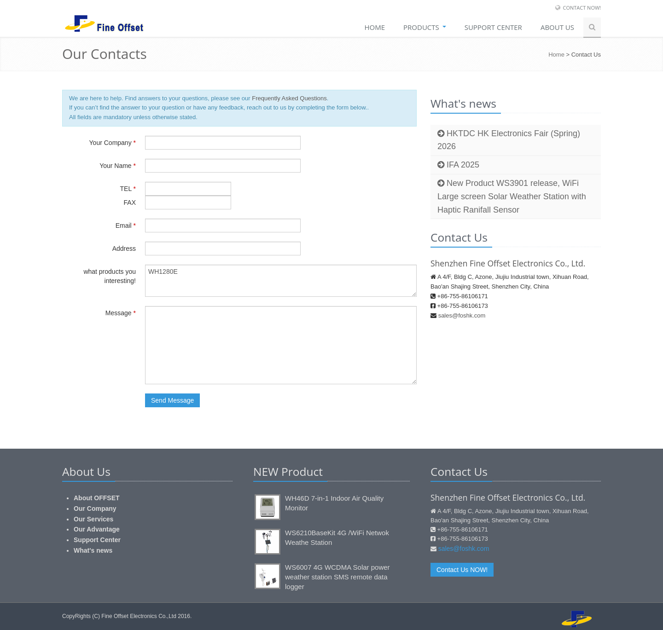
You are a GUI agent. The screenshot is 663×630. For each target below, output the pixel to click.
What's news (93, 550)
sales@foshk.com (462, 315)
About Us (557, 27)
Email (126, 225)
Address (124, 248)
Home (374, 27)
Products (424, 27)
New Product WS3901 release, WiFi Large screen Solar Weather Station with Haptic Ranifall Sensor (511, 196)
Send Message (172, 400)
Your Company (112, 142)
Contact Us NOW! (462, 569)
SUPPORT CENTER (493, 27)
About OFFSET (97, 498)
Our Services (93, 519)
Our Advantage (97, 529)
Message (120, 313)
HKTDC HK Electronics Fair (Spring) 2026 (508, 140)
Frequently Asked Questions (289, 98)
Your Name (117, 165)
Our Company (95, 508)
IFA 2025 (458, 164)
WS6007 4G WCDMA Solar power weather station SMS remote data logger (337, 576)
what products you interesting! (109, 276)
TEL (128, 188)
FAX (130, 202)
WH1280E (281, 281)
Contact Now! (582, 7)
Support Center (97, 539)
